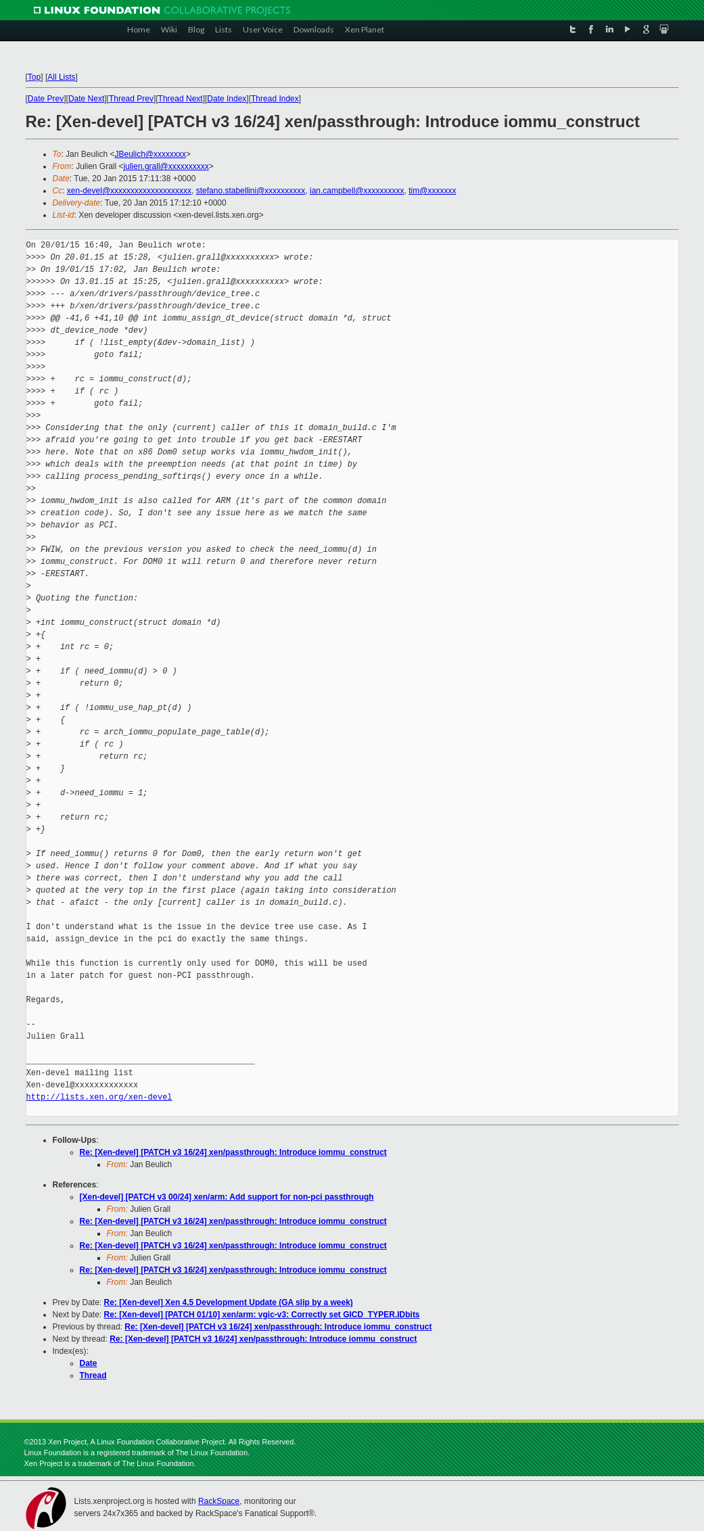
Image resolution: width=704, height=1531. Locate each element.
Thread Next (180, 98)
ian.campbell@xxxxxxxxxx (357, 190)
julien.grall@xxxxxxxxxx (166, 166)
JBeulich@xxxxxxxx (150, 154)
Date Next (86, 98)
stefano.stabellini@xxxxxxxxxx (251, 190)
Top (34, 77)
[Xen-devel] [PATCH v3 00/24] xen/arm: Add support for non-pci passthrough (227, 1197)
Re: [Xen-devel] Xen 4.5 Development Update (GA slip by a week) (228, 1302)
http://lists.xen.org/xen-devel (99, 1097)
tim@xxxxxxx (432, 190)
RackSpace (218, 1501)
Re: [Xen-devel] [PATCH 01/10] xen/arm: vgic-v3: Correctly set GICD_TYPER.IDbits (262, 1314)
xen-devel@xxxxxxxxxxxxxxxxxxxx (129, 190)
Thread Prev (131, 98)
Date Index (226, 98)
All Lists (61, 77)
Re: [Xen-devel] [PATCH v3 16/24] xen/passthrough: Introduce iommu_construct (233, 1152)
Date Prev (46, 98)
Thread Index (275, 98)
